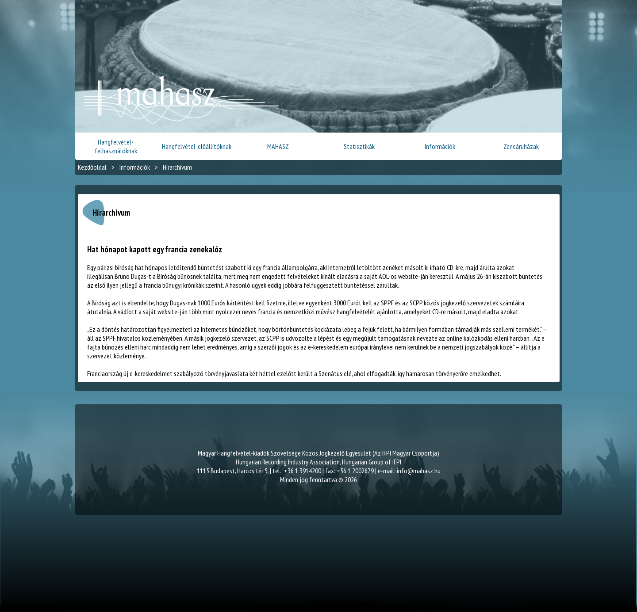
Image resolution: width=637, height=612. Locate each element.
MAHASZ (278, 146)
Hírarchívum (177, 167)
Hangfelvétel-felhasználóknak (116, 146)
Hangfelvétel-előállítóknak (196, 146)
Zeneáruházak (521, 146)
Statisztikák (359, 146)
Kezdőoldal (92, 167)
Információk (440, 146)
